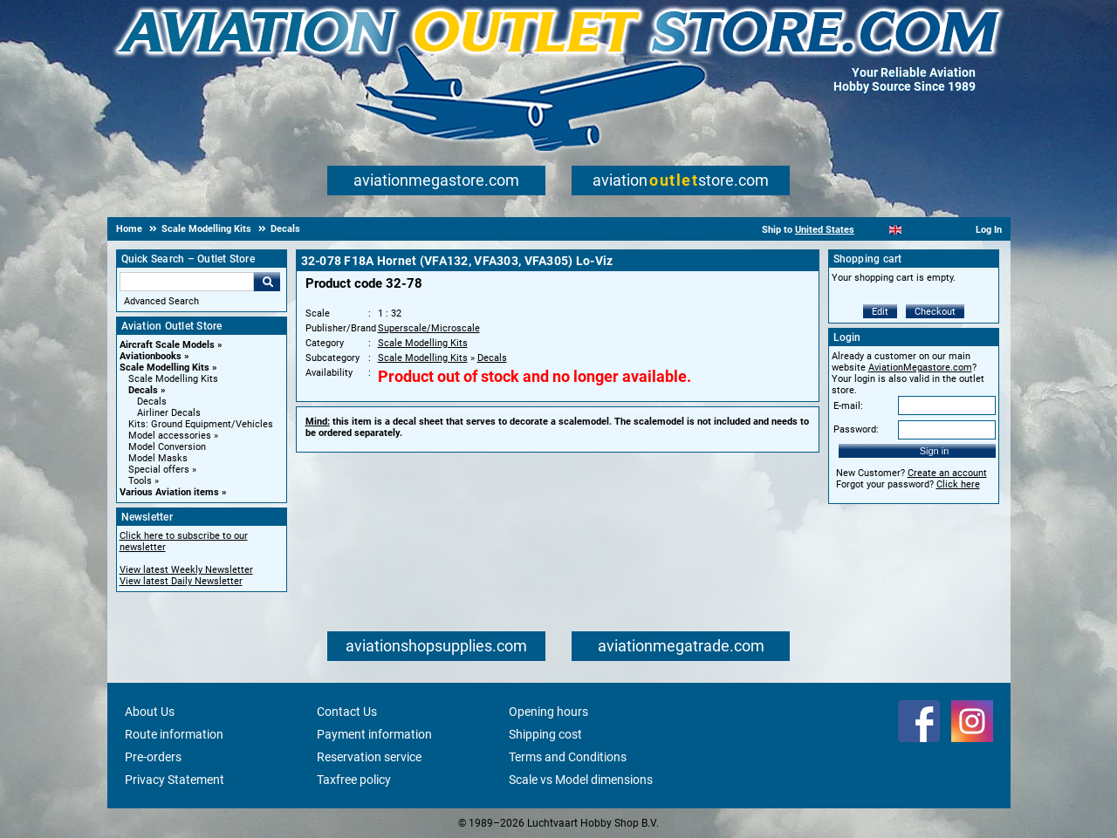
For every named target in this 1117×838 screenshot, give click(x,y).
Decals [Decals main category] (152, 401)
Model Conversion (167, 447)
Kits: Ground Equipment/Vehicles (200, 424)
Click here (958, 484)
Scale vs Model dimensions (581, 780)
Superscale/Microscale (429, 328)
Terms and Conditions (568, 757)
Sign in (934, 451)
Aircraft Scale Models (167, 345)
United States (824, 229)
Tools (140, 481)
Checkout (935, 311)
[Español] (916, 229)
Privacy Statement (174, 780)
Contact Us (347, 712)
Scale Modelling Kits (164, 367)
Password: (856, 429)
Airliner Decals (169, 413)
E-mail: (848, 406)
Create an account (947, 473)
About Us (150, 712)
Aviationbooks (151, 356)
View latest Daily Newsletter (181, 581)
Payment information (374, 734)
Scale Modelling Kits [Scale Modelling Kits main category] (173, 379)
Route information (174, 734)
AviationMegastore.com (920, 367)
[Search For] (187, 281)
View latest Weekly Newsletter (186, 570)
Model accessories (169, 435)
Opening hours (548, 712)
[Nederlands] (874, 229)
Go (267, 281)
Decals (143, 390)
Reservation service (369, 757)
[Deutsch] (938, 229)
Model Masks (158, 458)
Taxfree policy (354, 780)
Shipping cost (545, 734)
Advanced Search (161, 301)
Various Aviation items (169, 492)
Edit (880, 311)
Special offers (158, 469)
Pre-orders (153, 757)
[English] (895, 229)
